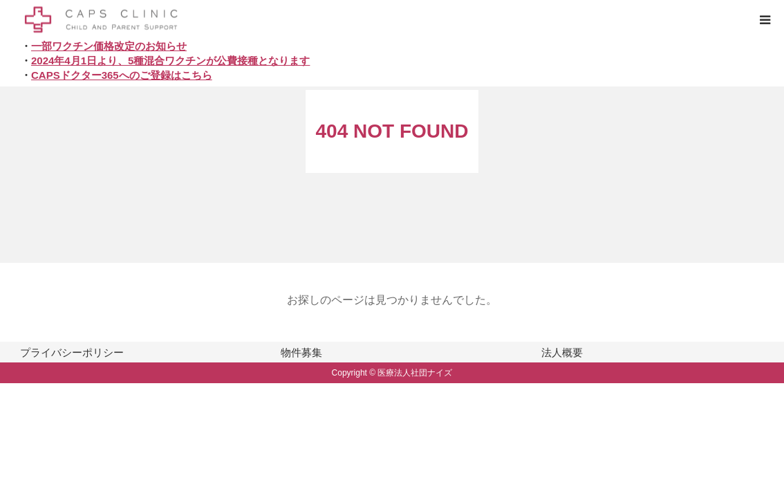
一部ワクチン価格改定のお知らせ (109, 46)
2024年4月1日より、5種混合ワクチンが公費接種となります (170, 60)
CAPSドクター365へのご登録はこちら (121, 75)
